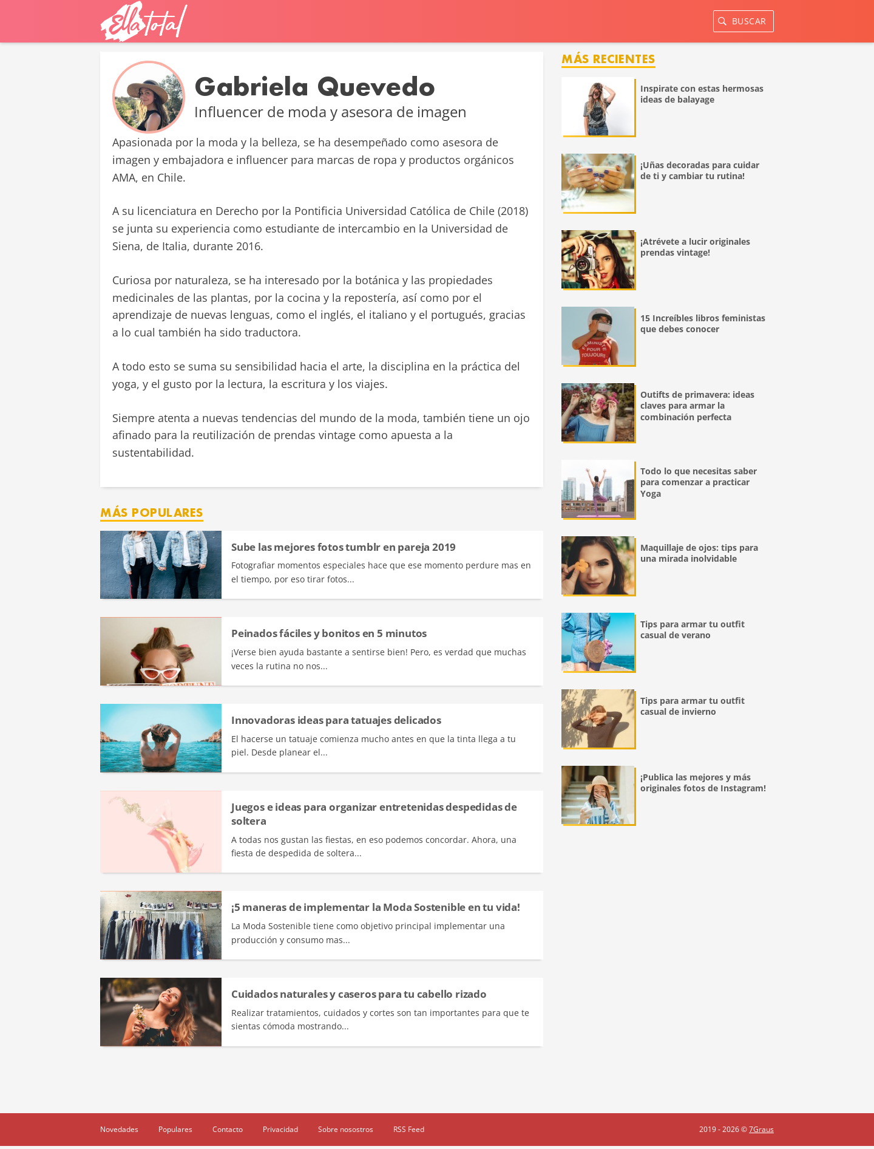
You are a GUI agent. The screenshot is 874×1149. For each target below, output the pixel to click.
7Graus (761, 1129)
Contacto (227, 1129)
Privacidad (280, 1129)
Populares (175, 1129)
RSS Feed (408, 1129)
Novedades (119, 1129)
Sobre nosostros (345, 1129)
